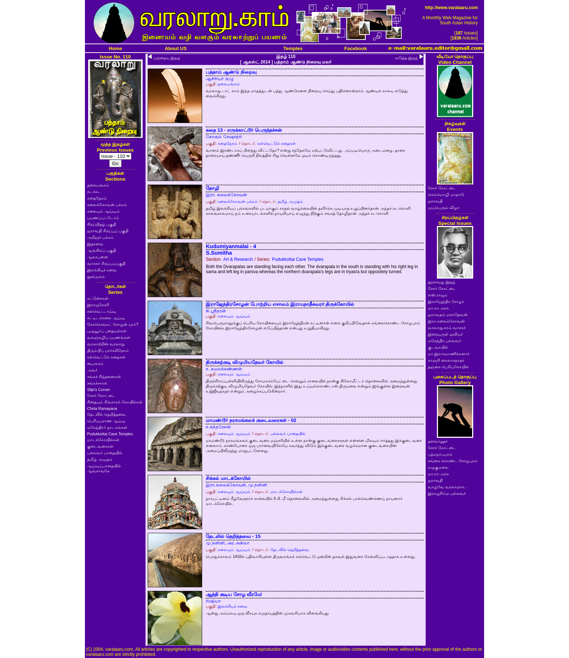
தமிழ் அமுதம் (99, 459)
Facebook (355, 48)
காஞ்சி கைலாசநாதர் (446, 360)
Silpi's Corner (98, 389)
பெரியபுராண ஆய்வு (106, 421)
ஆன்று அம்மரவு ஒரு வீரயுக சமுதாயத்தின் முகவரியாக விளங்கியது (267, 613)
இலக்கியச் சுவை (102, 270)
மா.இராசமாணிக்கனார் (449, 353)
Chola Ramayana (102, 408)
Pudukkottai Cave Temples (110, 434)
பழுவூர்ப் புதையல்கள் (107, 331)
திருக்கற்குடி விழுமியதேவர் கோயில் (244, 362)
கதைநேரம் (97, 198)
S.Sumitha (219, 253)
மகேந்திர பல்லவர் (444, 340)
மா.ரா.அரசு (438, 308)
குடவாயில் (438, 347)
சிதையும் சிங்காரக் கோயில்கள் (115, 402)
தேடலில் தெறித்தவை (106, 414)
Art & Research (238, 259)
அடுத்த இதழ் (406, 57)
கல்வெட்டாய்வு (101, 311)
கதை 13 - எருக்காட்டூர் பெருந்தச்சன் (244, 130)
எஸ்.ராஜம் (437, 295)
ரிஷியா (213, 601)
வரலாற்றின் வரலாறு (105, 344)
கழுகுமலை (438, 467)
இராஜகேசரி (98, 305)
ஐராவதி (435, 201)
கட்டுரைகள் (98, 298)
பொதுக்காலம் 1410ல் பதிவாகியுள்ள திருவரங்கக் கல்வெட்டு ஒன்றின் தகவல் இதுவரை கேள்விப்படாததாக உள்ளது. (311, 556)
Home (115, 48)
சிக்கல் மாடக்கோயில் (228, 478)
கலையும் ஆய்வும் (103, 211)
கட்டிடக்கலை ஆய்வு (106, 318)
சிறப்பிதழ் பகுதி (101, 224)
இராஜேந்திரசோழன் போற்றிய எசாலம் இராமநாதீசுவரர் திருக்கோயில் (280, 304)
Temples (293, 48)
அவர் (92, 370)
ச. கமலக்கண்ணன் (224, 368)
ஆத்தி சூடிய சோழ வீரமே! (234, 594)
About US (176, 48)
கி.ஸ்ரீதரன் (216, 310)
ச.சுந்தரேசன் (218, 426)
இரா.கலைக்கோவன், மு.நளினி (236, 485)
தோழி (212, 188)
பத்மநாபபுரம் (440, 454)
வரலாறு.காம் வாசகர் (447, 327)
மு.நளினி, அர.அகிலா (227, 543)
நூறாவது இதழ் (441, 282)
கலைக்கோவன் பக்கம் (107, 204)
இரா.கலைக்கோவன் (446, 321)
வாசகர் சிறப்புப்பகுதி (106, 263)
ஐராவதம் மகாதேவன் (448, 314)
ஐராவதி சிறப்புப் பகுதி (107, 231)
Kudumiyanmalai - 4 (231, 246)
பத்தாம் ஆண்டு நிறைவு (231, 72)
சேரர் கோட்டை (101, 395)
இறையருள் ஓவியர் (445, 334)
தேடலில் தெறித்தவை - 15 (233, 536)
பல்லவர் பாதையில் (104, 453)
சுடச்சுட (94, 191)
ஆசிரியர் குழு (219, 78)
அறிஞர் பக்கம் (100, 237)
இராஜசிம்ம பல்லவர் (447, 493)
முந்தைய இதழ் (166, 57)
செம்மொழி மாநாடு (446, 194)
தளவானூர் (438, 441)
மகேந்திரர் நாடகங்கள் (107, 427)
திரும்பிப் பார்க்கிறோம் (108, 350)
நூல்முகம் (96, 276)
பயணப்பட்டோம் (103, 217)
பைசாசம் (95, 363)
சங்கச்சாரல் (97, 383)
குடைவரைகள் (100, 446)
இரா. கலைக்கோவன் (226, 194)
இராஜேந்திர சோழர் (446, 301)
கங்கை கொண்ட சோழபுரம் (453, 460)
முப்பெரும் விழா (443, 207)
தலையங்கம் (98, 185)
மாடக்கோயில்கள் (103, 439)
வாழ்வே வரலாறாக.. (447, 487)
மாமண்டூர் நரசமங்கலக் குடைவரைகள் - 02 (251, 420)
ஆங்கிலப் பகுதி (101, 250)
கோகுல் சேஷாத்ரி (224, 136)
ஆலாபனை (97, 257)
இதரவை (95, 244)
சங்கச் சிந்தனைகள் (104, 376)
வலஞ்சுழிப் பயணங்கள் (108, 337)
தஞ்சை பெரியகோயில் (448, 367)
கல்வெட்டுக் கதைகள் (106, 357)
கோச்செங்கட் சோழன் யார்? (112, 324)
